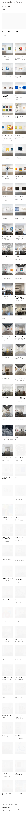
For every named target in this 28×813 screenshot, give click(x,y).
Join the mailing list (12, 809)
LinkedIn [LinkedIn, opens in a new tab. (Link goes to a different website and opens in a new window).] (10, 809)
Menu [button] (25, 2)
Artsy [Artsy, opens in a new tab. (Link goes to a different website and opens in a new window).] (2, 809)
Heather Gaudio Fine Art (12, 2)
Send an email (14, 809)
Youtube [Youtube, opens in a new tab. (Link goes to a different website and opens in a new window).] (8, 809)
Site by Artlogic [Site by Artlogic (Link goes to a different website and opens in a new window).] (4, 806)
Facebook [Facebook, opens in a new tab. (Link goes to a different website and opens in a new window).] (6, 809)
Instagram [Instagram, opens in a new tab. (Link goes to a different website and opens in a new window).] (4, 809)
